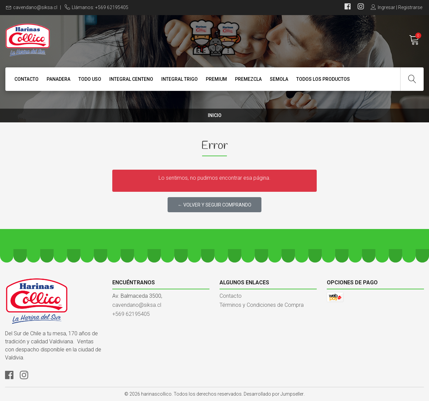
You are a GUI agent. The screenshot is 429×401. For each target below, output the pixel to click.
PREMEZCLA (248, 79)
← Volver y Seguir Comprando (214, 205)
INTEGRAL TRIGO (179, 79)
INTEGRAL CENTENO (131, 79)
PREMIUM (216, 79)
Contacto (26, 79)
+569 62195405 (131, 314)
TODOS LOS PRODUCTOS (323, 79)
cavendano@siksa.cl (35, 7)
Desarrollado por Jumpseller (274, 394)
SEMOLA (279, 79)
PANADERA (58, 79)
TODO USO (89, 79)
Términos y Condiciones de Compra (262, 305)
